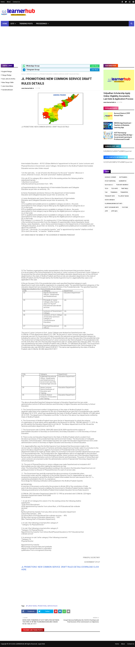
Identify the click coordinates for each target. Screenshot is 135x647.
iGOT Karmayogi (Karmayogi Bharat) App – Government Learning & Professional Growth (123, 136)
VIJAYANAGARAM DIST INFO (113, 203)
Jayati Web (41, 644)
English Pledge (7, 71)
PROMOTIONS (42, 606)
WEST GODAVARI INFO (112, 207)
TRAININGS (113, 192)
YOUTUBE (125, 207)
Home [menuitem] (5, 24)
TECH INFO (114, 188)
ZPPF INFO (114, 211)
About (9, 2)
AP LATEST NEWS (31, 606)
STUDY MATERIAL (110, 181)
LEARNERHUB (20, 644)
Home (3, 2)
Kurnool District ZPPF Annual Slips (122, 114)
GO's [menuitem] (12, 24)
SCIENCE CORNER (110, 177)
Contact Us (16, 2)
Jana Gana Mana (7, 86)
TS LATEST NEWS (123, 196)
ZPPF (106, 211)
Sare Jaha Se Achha (8, 79)
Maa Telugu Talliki (8, 82)
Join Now (94, 66)
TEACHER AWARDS (122, 185)
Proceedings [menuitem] (41, 24)
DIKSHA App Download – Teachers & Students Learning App (123, 125)
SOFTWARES (123, 177)
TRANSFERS (124, 192)
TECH (106, 188)
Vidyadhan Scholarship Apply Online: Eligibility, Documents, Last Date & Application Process (118, 96)
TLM (106, 192)
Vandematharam (7, 90)
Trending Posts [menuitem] (26, 24)
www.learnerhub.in (27, 88)
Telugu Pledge (6, 75)
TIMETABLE (124, 188)
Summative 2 (109, 185)
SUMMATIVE (122, 181)
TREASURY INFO (110, 196)
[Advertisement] (67, 43)
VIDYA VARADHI (110, 200)
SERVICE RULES (32, 74)
